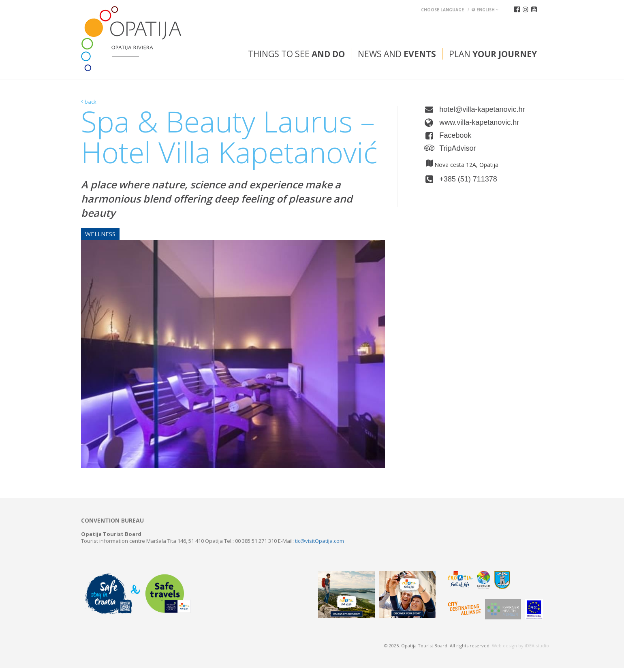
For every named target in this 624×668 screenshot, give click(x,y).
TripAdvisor (457, 148)
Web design (504, 645)
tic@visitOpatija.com (319, 540)
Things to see (296, 54)
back (90, 101)
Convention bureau (112, 521)
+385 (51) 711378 (468, 179)
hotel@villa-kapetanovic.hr (482, 109)
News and (397, 54)
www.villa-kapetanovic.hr (479, 122)
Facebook (455, 135)
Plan (493, 54)
